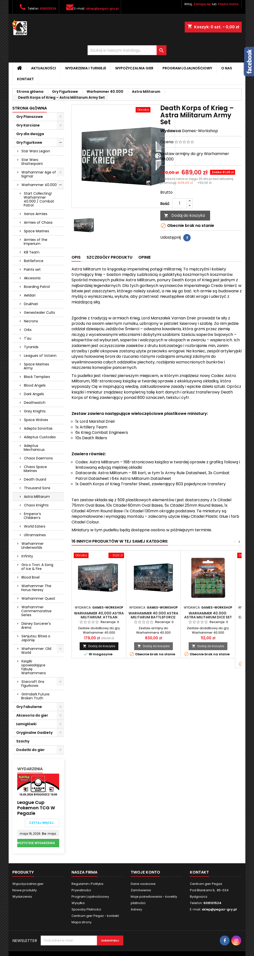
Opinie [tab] (144, 257)
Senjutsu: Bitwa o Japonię (35, 638)
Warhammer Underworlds (32, 545)
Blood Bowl (30, 577)
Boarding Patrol (37, 286)
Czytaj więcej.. (42, 823)
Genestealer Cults (39, 312)
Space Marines (36, 231)
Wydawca (170, 131)
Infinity (27, 556)
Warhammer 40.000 (39, 184)
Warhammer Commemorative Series (36, 611)
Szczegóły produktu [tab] (109, 257)
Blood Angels (35, 385)
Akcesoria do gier (32, 715)
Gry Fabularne (29, 706)
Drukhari (31, 303)
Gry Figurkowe (29, 142)
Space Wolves (36, 419)
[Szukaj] (127, 50)
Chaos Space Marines (35, 468)
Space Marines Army (36, 366)
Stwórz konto (228, 4)
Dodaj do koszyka (184, 215)
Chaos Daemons (38, 458)
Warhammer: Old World (36, 650)
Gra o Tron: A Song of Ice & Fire (37, 566)
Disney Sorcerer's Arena (36, 625)
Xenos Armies (35, 213)
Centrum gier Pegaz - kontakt (95, 915)
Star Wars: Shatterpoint (32, 161)
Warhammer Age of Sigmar (38, 174)
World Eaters (34, 526)
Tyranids (31, 347)
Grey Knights (35, 411)
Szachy (22, 741)
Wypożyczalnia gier (134, 68)
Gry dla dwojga (30, 133)
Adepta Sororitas (38, 428)
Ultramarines (35, 535)
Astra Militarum (37, 496)
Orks (28, 329)
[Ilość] (179, 203)
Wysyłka (78, 903)
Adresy (136, 909)
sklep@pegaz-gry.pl (102, 8)
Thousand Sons (37, 488)
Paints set (32, 269)
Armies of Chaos (38, 222)
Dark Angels (34, 394)
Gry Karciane (28, 125)
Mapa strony (81, 922)
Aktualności (43, 68)
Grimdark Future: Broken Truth (35, 696)
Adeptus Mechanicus (34, 447)
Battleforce (33, 260)
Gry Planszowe (29, 116)
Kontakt (25, 79)
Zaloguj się (202, 4)
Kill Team (31, 252)
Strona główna (29, 108)
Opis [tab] (76, 257)
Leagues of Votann (40, 355)
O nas (226, 68)
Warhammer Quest (38, 598)
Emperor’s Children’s (32, 515)
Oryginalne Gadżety (34, 732)
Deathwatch (34, 402)
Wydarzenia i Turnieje (85, 68)
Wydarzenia (30, 769)
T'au (27, 338)
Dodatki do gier (30, 749)
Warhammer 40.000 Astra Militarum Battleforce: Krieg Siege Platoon (153, 617)
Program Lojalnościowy (187, 68)
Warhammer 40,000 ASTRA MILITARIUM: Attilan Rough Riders (99, 617)
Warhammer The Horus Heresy (36, 587)
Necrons (31, 321)
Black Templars (37, 376)
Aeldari (30, 295)
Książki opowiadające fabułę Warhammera (33, 667)
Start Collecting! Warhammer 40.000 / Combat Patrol (39, 199)
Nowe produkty (24, 890)
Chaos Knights (36, 505)
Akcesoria (32, 278)
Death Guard (35, 479)
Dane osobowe (143, 883)
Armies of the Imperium (35, 241)
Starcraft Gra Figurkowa (32, 683)
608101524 (48, 8)
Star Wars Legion (35, 151)
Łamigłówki (26, 723)
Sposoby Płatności (86, 909)
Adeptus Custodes (40, 437)
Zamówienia (141, 890)
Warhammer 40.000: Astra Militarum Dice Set (208, 615)
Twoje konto (145, 872)
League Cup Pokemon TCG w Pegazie (36, 807)
